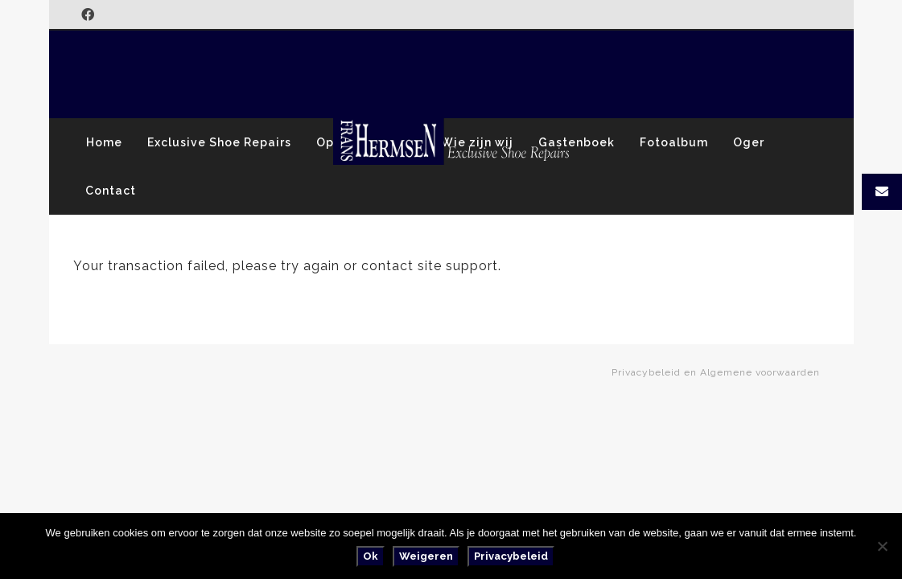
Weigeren (426, 556)
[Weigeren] (882, 546)
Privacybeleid (511, 556)
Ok (370, 556)
